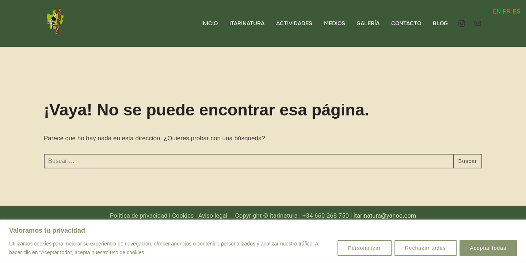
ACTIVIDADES (294, 23)
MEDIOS (334, 23)
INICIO (209, 23)
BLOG (440, 23)
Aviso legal (213, 216)
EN (496, 11)
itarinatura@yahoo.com (387, 216)
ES (516, 11)
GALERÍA (368, 23)
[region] (263, 241)
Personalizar (364, 248)
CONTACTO (406, 23)
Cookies (182, 216)
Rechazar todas (425, 248)
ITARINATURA (246, 23)
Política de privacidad (137, 216)
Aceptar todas (488, 248)
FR (506, 11)
